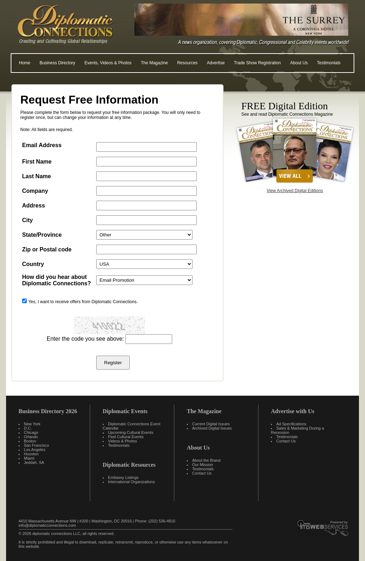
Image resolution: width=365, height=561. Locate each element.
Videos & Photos (122, 441)
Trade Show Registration (257, 62)
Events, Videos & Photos (108, 62)
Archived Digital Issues (212, 428)
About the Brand (206, 460)
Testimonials (328, 62)
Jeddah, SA (34, 462)
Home (24, 62)
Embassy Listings (123, 477)
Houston (31, 454)
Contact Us (201, 473)
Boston (30, 441)
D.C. (28, 428)
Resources (187, 62)
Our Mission (202, 464)
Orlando (31, 437)
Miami (29, 458)
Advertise (216, 62)
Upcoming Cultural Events (130, 432)
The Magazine (154, 62)
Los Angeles (34, 449)
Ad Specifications (291, 424)
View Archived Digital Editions (295, 190)
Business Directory (57, 62)
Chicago (31, 432)
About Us (299, 62)
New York (32, 424)
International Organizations (131, 482)
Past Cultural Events (126, 437)
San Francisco (36, 445)
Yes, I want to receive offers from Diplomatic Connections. (83, 301)
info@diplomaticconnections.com (47, 525)
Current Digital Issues (211, 424)
